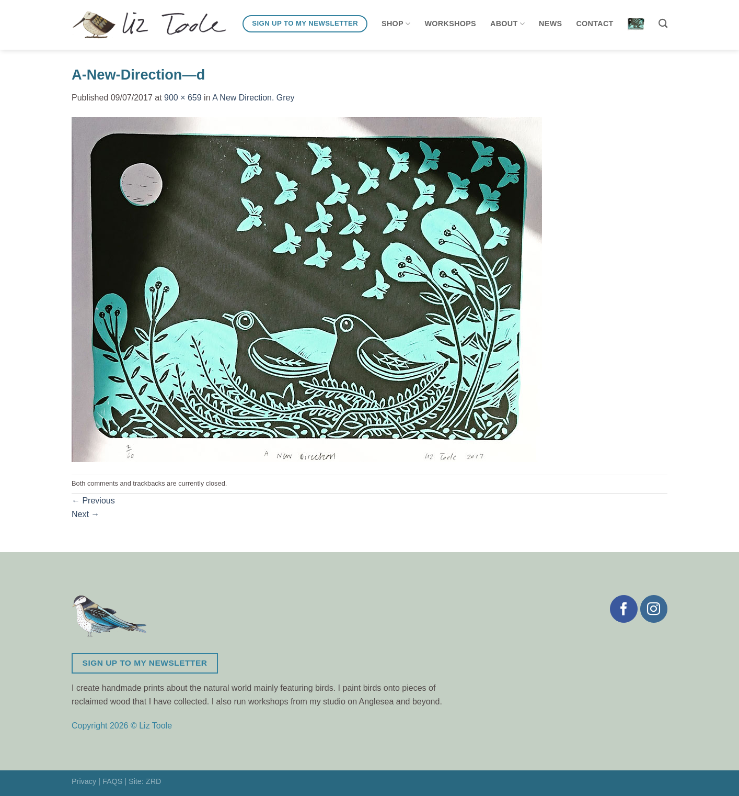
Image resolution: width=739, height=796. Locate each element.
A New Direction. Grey (253, 97)
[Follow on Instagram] (653, 608)
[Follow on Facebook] (623, 608)
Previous (93, 500)
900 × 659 (183, 97)
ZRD (153, 781)
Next (85, 514)
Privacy (84, 781)
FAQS (112, 781)
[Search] (663, 24)
